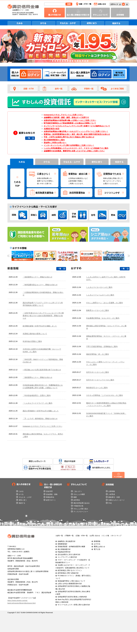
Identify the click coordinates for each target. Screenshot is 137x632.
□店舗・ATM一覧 (81, 536)
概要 (75, 497)
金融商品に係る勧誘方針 (66, 541)
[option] (68, 46)
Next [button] (131, 46)
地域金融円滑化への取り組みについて (71, 581)
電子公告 (97, 549)
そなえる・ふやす (68, 22)
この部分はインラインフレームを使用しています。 (36, 357)
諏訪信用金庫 (23, 6)
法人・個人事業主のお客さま (78, 12)
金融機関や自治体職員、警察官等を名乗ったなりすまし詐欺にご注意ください (74, 151)
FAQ (110, 503)
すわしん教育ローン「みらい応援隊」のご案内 (104, 303)
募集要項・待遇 (114, 497)
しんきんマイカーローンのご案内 (99, 287)
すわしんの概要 (79, 494)
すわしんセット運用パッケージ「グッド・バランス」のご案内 (105, 363)
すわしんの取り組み (80, 509)
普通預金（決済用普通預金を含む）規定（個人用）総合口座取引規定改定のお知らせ (77, 134)
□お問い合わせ (94, 536)
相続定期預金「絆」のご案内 (97, 354)
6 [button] (62, 61)
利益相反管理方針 (64, 552)
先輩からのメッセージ (116, 500)
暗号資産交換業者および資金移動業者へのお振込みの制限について (70, 123)
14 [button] (82, 61)
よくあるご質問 (113, 89)
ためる (19, 22)
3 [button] (54, 61)
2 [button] (52, 61)
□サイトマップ (116, 536)
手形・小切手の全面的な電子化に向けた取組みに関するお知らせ (69, 137)
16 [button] (87, 61)
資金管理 (49, 491)
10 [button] (72, 61)
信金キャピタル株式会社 (37, 467)
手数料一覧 (83, 89)
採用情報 (120, 12)
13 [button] (79, 61)
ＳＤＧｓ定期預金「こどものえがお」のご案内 (104, 395)
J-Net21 (68, 467)
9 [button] (69, 61)
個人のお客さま (54, 12)
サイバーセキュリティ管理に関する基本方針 (74, 605)
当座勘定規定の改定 (51, 129)
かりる (44, 22)
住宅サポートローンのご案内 (97, 372)
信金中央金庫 (68, 461)
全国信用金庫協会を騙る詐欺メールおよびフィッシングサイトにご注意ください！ (76, 131)
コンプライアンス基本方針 (67, 557)
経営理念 (76, 500)
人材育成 (111, 494)
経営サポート (51, 500)
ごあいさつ (77, 491)
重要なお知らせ (99, 546)
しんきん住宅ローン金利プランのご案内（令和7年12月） (106, 278)
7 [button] (64, 61)
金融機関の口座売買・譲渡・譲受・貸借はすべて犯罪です (66, 117)
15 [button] (84, 61)
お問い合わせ (100, 4)
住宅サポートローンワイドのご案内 (100, 380)
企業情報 (111, 491)
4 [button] (57, 61)
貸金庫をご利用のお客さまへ (55, 143)
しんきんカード (99, 461)
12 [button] (77, 61)
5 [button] (59, 61)
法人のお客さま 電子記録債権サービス (118, 74)
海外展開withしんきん (99, 467)
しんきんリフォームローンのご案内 (100, 295)
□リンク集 (105, 536)
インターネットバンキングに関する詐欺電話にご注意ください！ (69, 145)
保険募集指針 (62, 544)
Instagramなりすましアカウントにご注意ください (63, 115)
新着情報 (97, 541)
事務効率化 (50, 497)
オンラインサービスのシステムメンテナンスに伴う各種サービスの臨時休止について (77, 126)
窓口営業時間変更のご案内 (54, 140)
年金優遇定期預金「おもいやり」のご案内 (102, 318)
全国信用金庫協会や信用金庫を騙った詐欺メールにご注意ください (70, 120)
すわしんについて (100, 12)
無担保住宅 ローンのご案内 (97, 388)
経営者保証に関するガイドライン (70, 570)
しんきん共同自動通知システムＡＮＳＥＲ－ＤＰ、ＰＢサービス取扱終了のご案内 (76, 148)
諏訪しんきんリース (37, 461)
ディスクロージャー (80, 512)
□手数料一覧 (69, 536)
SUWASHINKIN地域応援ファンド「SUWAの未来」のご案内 (106, 414)
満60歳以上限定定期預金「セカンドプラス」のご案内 (106, 327)
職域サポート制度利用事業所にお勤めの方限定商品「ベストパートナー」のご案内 (106, 404)
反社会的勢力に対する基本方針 (69, 554)
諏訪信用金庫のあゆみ (81, 503)
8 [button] (67, 61)
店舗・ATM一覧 (83, 4)
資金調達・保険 (51, 494)
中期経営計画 (78, 506)
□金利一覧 (59, 536)
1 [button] (49, 61)
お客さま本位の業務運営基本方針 (70, 584)
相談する (117, 22)
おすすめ (97, 544)
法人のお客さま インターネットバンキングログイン (101, 74)
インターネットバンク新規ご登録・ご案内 (55, 73)
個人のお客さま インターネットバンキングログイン (30, 74)
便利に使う (93, 22)
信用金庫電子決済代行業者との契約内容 (72, 597)
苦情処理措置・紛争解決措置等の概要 (71, 546)
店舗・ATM (24, 89)
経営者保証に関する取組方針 (68, 573)
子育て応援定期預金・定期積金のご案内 (102, 346)
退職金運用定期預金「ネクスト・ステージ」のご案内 (106, 337)
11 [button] (74, 61)
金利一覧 (53, 89)
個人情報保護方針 (64, 549)
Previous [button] (6, 46)
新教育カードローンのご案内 (97, 310)
